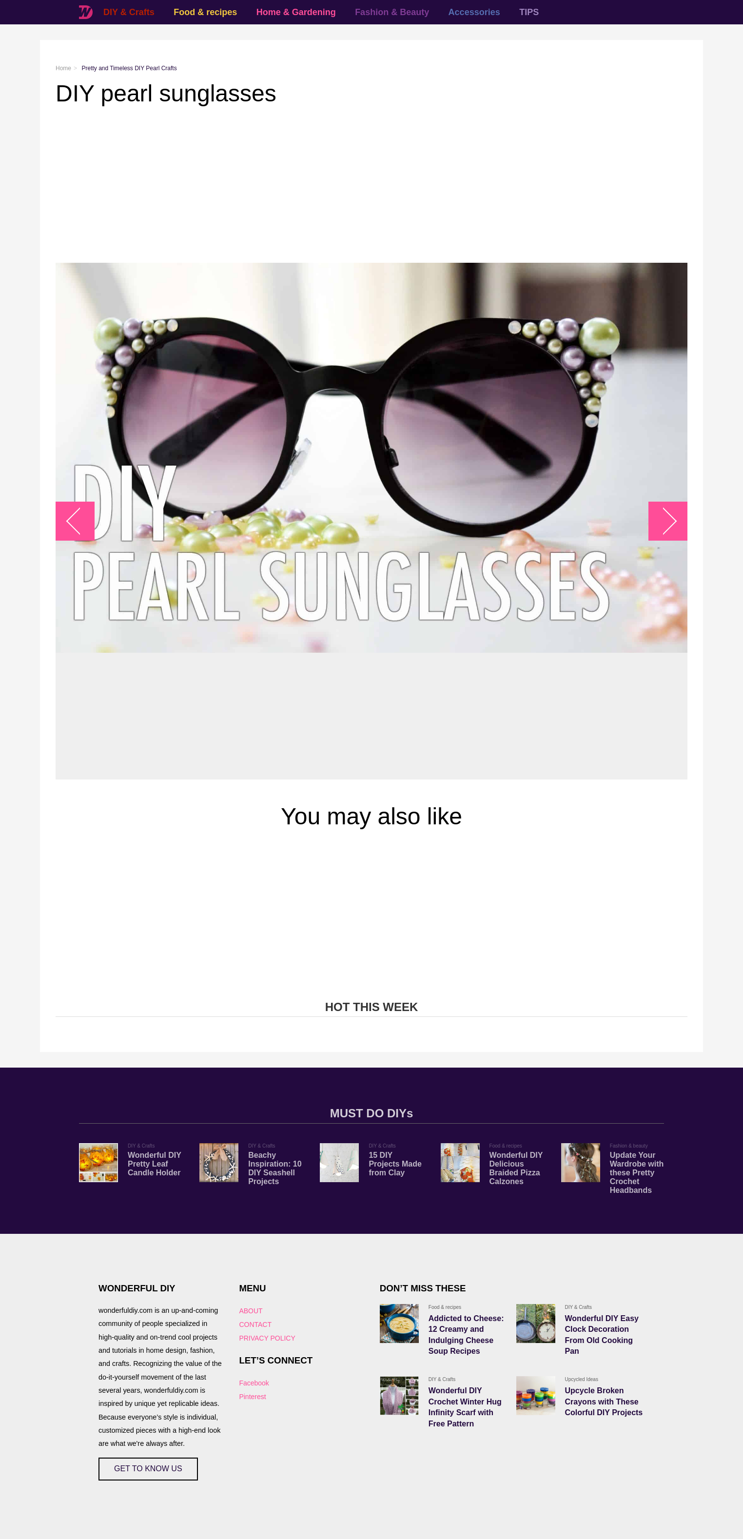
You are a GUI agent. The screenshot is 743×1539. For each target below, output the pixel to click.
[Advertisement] (348, 185)
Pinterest (252, 1397)
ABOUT (250, 1311)
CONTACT (255, 1324)
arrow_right (663, 521)
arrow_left (80, 521)
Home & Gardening (296, 12)
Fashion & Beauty (392, 12)
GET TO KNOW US (148, 1468)
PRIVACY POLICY (267, 1338)
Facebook (254, 1383)
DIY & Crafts (129, 12)
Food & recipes (205, 12)
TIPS (529, 12)
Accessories (474, 12)
